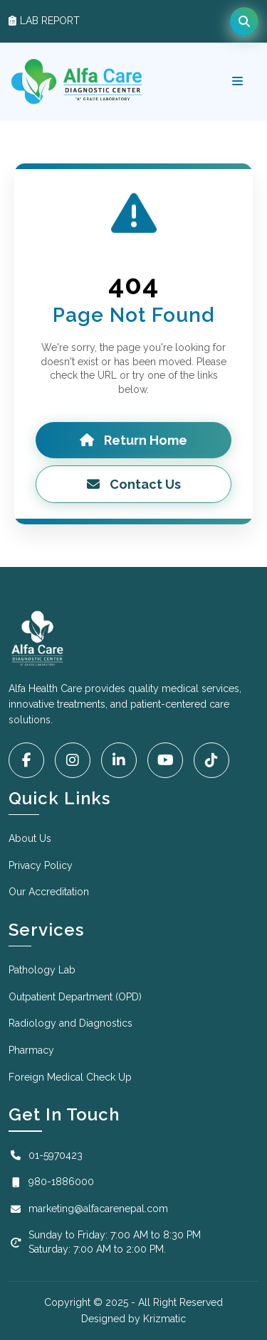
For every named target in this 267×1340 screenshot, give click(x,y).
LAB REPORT (44, 20)
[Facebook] (26, 760)
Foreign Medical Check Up (70, 1077)
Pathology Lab (42, 970)
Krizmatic (164, 1318)
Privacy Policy (41, 865)
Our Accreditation (49, 891)
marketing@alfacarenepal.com (88, 1208)
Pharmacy (31, 1050)
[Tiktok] (211, 760)
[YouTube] (165, 760)
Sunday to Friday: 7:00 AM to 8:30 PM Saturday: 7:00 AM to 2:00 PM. (105, 1242)
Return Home (133, 440)
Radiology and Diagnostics (70, 1023)
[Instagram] (72, 760)
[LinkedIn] (119, 760)
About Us (30, 838)
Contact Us (134, 484)
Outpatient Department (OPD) (75, 997)
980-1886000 (51, 1181)
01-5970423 (46, 1155)
